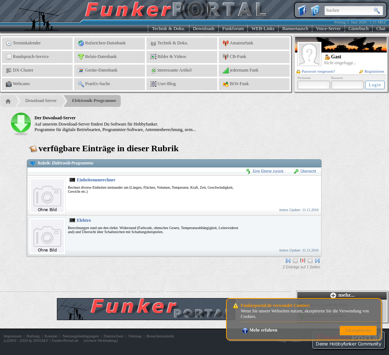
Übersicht (304, 171)
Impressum (13, 336)
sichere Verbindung (100, 340)
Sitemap (135, 336)
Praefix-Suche (94, 84)
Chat (380, 28)
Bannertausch (295, 28)
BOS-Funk (236, 84)
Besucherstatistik (160, 336)
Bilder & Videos (168, 57)
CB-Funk (234, 57)
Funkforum (233, 28)
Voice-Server (328, 28)
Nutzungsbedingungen (80, 336)
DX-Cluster (19, 70)
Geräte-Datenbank (97, 70)
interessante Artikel (171, 70)
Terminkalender (23, 43)
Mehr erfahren (259, 330)
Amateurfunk (238, 43)
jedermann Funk (240, 70)
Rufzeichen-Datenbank (102, 43)
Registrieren (371, 71)
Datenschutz (113, 336)
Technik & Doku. (168, 28)
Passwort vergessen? (316, 71)
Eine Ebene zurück (265, 171)
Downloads (204, 28)
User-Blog (163, 84)
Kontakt (50, 336)
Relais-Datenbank (97, 57)
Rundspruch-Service (27, 57)
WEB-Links (263, 28)
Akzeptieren (358, 330)
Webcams (18, 84)
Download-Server (41, 100)
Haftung (33, 336)
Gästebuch (359, 28)
